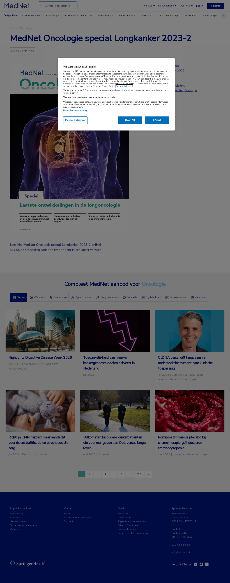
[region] (116, 94)
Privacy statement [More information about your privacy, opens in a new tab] (124, 86)
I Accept (157, 120)
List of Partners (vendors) (75, 110)
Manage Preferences (75, 120)
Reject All (130, 120)
